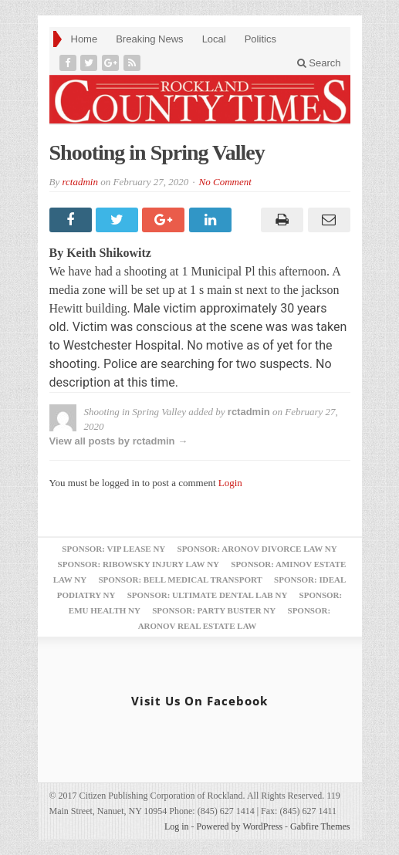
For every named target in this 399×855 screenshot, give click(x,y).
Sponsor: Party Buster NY (214, 610)
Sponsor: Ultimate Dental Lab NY (207, 595)
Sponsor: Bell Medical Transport (180, 579)
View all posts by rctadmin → (118, 441)
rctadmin (79, 182)
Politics (260, 39)
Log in (176, 826)
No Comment (225, 182)
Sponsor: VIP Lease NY (113, 548)
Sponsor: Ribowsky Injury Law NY (138, 564)
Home (84, 39)
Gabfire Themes (320, 826)
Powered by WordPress (239, 826)
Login (230, 482)
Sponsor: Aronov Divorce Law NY (257, 548)
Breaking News (149, 39)
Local (214, 39)
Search (319, 63)
